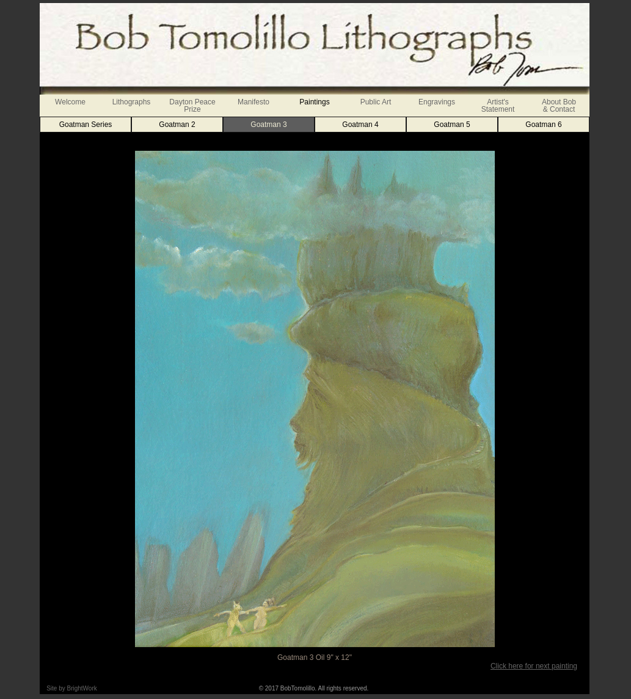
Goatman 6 (543, 124)
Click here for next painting (534, 666)
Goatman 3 (268, 124)
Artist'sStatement (498, 105)
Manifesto (253, 102)
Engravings (436, 102)
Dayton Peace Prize (192, 105)
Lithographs (131, 102)
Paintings (314, 102)
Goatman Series (85, 124)
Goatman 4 (360, 124)
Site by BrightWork (71, 688)
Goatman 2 (177, 124)
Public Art (376, 102)
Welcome (70, 102)
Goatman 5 (452, 124)
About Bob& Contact (559, 105)
